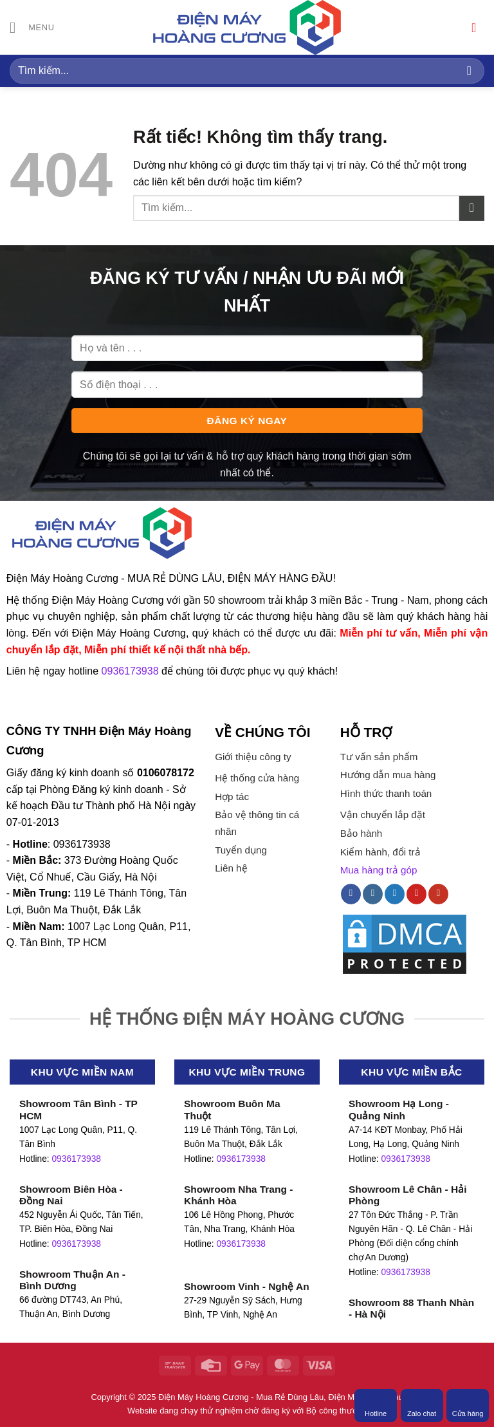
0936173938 (75, 1159)
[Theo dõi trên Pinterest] (416, 894)
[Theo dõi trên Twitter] (395, 894)
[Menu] (32, 27)
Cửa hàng (468, 1405)
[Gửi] (469, 70)
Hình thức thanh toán (386, 793)
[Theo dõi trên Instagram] (373, 894)
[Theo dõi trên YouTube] (438, 894)
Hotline (376, 1405)
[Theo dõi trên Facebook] (351, 894)
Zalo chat (421, 1405)
